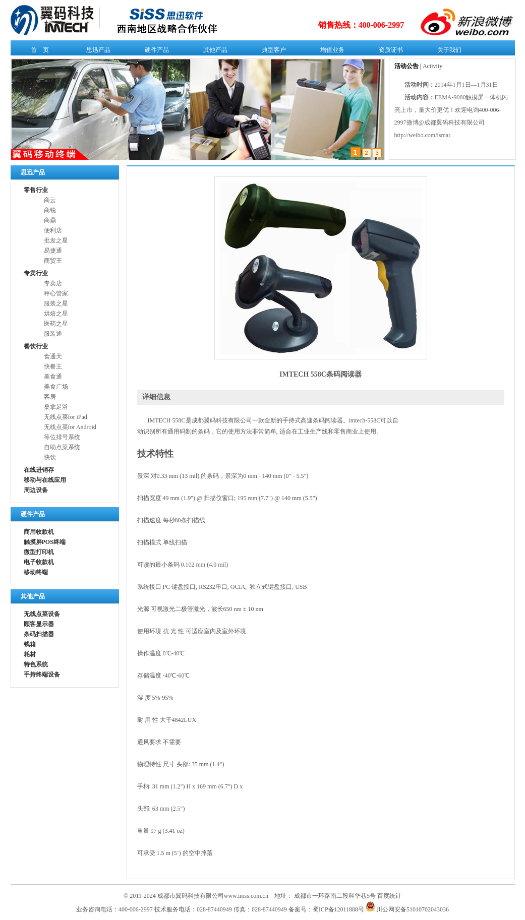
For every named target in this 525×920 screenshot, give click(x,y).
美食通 (53, 376)
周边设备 (36, 490)
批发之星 (56, 240)
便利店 (53, 230)
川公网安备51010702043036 (407, 909)
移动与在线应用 (45, 479)
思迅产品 (96, 51)
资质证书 (389, 51)
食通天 (53, 356)
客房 (50, 396)
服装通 (53, 333)
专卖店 (53, 283)
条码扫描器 (39, 634)
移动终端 (36, 572)
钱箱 (30, 644)
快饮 (50, 457)
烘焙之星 (56, 313)
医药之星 (56, 323)
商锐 (50, 210)
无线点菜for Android (70, 427)
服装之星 (56, 303)
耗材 (30, 654)
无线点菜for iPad (65, 416)
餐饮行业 (36, 346)
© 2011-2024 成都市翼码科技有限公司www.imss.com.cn (196, 895)
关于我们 (447, 51)
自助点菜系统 (62, 447)
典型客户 (272, 51)
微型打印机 (39, 552)
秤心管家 (56, 293)
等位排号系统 (62, 437)
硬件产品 (155, 51)
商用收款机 (39, 531)
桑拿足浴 (56, 406)
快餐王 (53, 366)
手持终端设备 (42, 674)
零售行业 (36, 190)
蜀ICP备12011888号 (338, 909)
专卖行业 (36, 273)
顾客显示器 (39, 624)
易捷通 (53, 250)
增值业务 (330, 51)
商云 (50, 200)
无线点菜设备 (42, 614)
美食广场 (56, 386)
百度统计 (389, 895)
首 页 (38, 51)
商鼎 (50, 220)
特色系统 (36, 664)
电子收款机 (39, 562)
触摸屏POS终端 (45, 541)
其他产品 (213, 51)
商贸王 (53, 260)
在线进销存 (39, 469)
